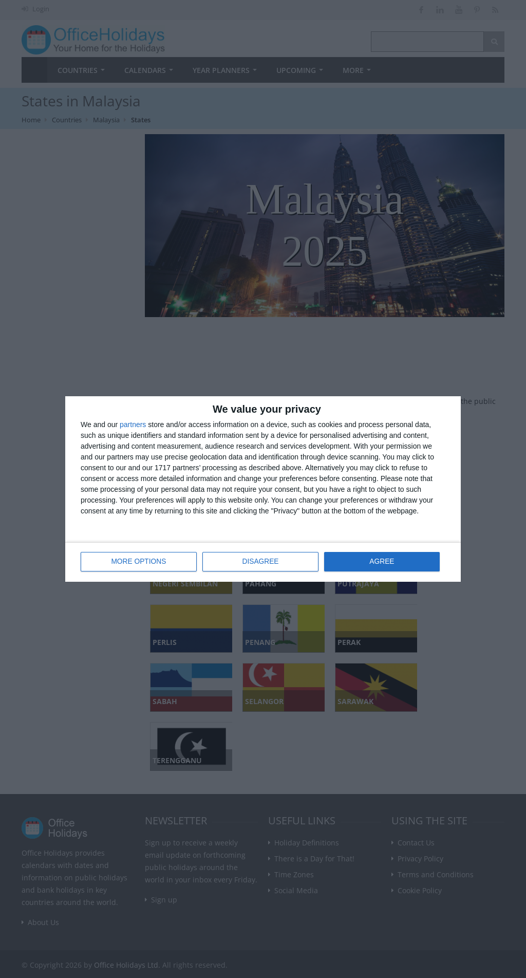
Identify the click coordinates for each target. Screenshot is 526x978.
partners (133, 424)
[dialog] (263, 489)
